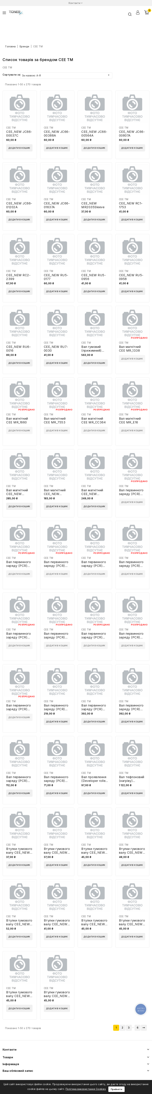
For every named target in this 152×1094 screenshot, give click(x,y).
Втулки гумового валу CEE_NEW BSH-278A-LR (94, 852)
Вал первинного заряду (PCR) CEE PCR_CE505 (18, 709)
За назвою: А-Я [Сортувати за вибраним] (66, 75)
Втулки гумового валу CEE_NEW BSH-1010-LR (19, 852)
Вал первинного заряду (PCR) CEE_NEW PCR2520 (131, 711)
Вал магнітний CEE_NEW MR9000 (92, 493)
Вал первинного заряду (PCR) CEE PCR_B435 (93, 637)
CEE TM (11, 127)
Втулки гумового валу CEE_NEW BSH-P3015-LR (57, 996)
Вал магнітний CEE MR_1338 (130, 348)
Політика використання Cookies (86, 1089)
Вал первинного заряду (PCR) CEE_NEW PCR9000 (18, 782)
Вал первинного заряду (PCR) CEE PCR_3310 (93, 565)
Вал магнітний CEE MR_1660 (17, 420)
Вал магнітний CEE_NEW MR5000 (55, 493)
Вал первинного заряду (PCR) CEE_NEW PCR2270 (93, 711)
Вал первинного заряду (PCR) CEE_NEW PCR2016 (56, 711)
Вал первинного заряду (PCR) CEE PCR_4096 (131, 565)
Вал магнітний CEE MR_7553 (55, 420)
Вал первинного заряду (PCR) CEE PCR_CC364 (132, 637)
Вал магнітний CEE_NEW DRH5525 (17, 493)
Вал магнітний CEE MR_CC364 (93, 420)
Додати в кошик (19, 147)
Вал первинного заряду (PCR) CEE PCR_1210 (131, 493)
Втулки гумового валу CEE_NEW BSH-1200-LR (57, 852)
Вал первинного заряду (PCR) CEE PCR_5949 (18, 637)
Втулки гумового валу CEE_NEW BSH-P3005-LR (19, 996)
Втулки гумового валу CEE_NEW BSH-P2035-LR (132, 924)
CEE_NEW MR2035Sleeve (92, 205)
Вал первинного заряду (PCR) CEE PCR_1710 (56, 565)
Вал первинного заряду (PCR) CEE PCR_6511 (56, 637)
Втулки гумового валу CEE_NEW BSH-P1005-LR (57, 924)
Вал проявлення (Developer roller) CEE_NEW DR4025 (94, 782)
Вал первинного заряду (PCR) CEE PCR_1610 (18, 565)
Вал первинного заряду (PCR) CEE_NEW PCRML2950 (56, 782)
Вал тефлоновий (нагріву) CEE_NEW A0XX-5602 (132, 782)
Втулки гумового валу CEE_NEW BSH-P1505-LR (94, 924)
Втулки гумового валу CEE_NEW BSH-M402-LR (132, 852)
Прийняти (116, 1089)
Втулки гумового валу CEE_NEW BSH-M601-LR (19, 924)
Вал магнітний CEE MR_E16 (130, 420)
